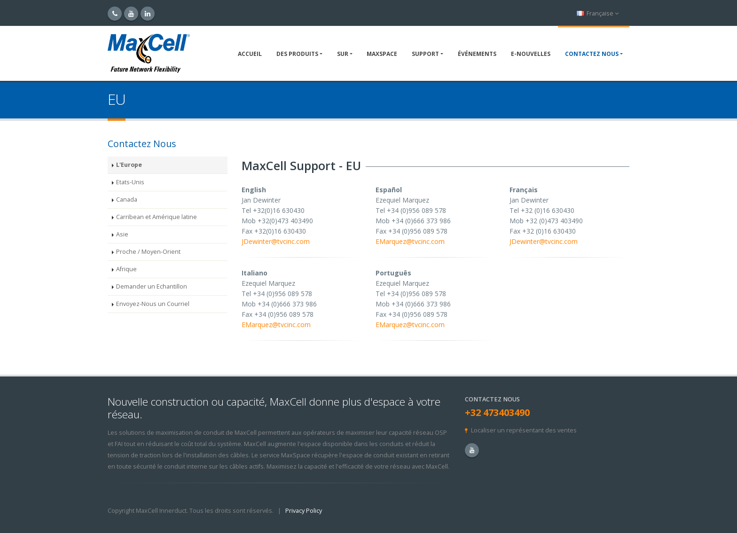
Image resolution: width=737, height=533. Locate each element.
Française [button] (598, 13)
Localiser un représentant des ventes (524, 430)
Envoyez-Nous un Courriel (152, 304)
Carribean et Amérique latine (156, 217)
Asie (122, 234)
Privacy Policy (303, 511)
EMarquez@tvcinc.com (410, 241)
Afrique (126, 269)
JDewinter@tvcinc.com (276, 241)
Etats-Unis (130, 182)
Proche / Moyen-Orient (148, 252)
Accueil (250, 54)
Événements (477, 54)
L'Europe (129, 165)
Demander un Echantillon (151, 286)
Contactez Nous (592, 54)
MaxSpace (382, 54)
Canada (126, 200)
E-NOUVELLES (530, 54)
